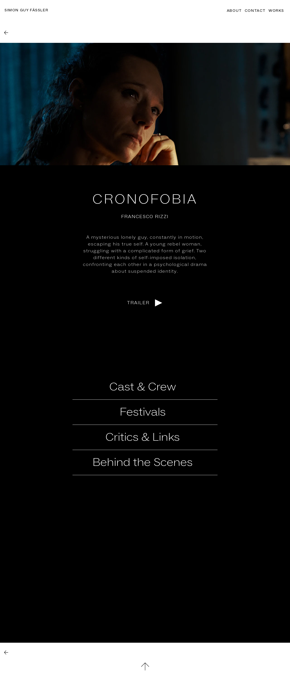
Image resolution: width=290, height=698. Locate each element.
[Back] (6, 32)
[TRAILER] (145, 303)
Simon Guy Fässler (26, 10)
